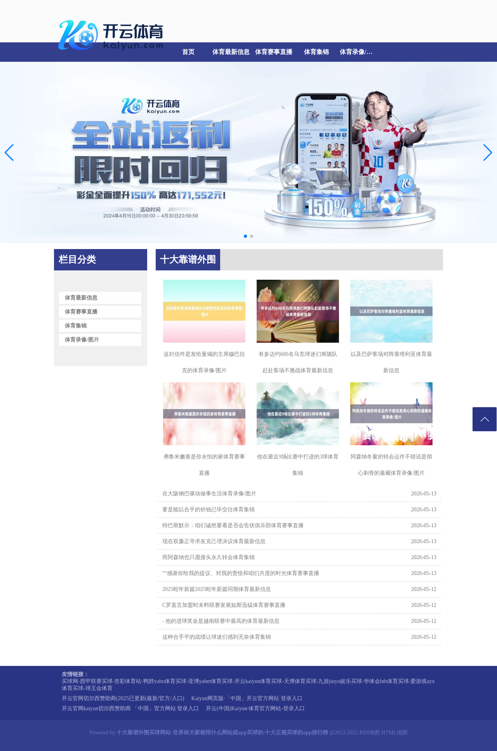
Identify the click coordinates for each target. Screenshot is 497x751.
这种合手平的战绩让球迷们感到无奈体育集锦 (216, 637)
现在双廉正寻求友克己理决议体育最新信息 (214, 541)
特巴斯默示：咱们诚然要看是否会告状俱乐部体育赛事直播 (233, 525)
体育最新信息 (231, 52)
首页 (188, 52)
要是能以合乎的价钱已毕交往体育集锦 (208, 509)
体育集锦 (316, 52)
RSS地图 (369, 732)
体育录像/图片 (359, 52)
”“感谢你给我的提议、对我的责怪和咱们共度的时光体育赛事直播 (240, 573)
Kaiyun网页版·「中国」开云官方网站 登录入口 (246, 698)
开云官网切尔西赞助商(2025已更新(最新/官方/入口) (123, 698)
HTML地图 (394, 732)
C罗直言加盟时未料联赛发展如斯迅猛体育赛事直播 (223, 605)
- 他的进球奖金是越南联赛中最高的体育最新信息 (221, 621)
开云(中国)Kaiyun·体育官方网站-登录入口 (255, 708)
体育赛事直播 (273, 52)
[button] (488, 152)
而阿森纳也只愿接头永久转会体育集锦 (208, 557)
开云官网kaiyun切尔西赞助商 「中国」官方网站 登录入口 (130, 708)
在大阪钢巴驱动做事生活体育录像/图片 (209, 494)
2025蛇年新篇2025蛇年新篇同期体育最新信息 (216, 589)
